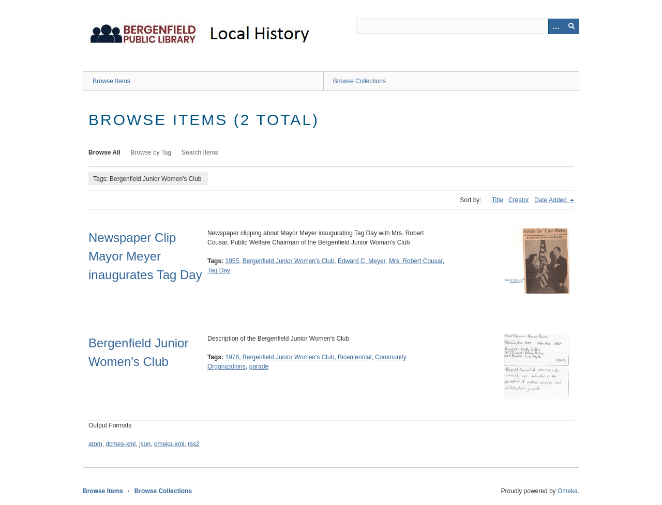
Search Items (200, 152)
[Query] (467, 26)
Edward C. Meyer (361, 261)
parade (258, 366)
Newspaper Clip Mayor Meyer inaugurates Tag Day (145, 256)
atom (95, 444)
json (145, 444)
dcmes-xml (121, 444)
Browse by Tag (151, 152)
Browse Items (111, 81)
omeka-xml (169, 444)
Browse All (104, 152)
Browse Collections (359, 81)
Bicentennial (354, 357)
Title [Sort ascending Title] (497, 200)
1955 (232, 261)
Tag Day (218, 270)
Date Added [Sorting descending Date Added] (551, 200)
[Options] (556, 26)
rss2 (194, 444)
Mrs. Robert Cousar (416, 261)
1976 (232, 357)
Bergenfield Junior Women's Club (289, 261)
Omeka (568, 491)
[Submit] (571, 26)
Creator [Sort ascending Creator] (518, 200)
